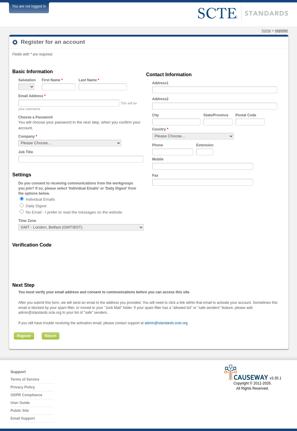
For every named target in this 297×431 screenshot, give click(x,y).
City (155, 115)
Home (266, 30)
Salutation (27, 80)
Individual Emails (40, 199)
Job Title (25, 152)
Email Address (32, 96)
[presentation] (64, 261)
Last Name (89, 80)
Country (160, 129)
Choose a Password (35, 117)
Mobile (158, 159)
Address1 (160, 83)
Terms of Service (24, 379)
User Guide (20, 403)
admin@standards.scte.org (166, 323)
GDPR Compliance (26, 395)
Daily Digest (36, 206)
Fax (155, 175)
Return (50, 336)
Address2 (160, 99)
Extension (204, 145)
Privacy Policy (22, 387)
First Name (52, 80)
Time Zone (27, 221)
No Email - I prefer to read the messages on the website (74, 212)
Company (27, 136)
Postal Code (246, 115)
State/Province (215, 115)
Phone (157, 145)
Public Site (19, 411)
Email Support (22, 418)
